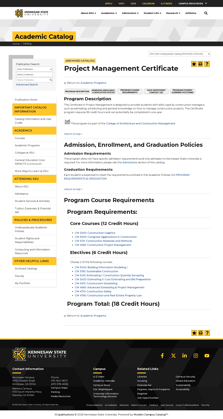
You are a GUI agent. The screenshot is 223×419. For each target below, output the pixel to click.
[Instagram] (195, 355)
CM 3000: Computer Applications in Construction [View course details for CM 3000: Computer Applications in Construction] (106, 236)
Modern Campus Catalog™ (151, 414)
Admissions (130, 13)
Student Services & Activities (32, 201)
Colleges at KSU (25, 152)
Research (173, 13)
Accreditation (111, 405)
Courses (20, 138)
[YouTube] (207, 355)
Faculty (19, 276)
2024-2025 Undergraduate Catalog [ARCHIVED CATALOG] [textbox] (176, 54)
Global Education (185, 380)
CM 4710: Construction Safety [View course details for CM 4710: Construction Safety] (93, 291)
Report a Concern (139, 405)
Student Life (152, 13)
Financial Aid (144, 385)
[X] (173, 355)
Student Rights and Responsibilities (27, 240)
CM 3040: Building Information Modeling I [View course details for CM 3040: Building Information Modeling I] (101, 267)
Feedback (153, 405)
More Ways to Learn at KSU (31, 171)
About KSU (88, 13)
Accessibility (183, 389)
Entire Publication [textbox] (25, 69)
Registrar (142, 393)
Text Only (205, 405)
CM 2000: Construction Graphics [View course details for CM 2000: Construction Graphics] (95, 232)
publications (66, 414)
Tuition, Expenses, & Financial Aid (33, 210)
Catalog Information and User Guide (33, 121)
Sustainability (183, 385)
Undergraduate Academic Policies (31, 229)
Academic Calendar (104, 380)
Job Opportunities (148, 397)
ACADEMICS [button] (23, 130)
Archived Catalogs (26, 268)
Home (16, 43)
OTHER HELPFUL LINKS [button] (31, 261)
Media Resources (60, 396)
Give (133, 3)
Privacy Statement (94, 405)
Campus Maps (59, 387)
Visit (122, 3)
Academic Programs (27, 145)
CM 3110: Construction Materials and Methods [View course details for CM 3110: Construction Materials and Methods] (103, 240)
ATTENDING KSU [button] (26, 178)
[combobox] (179, 53)
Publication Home (26, 99)
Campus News (101, 385)
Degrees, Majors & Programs (153, 389)
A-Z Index (166, 3)
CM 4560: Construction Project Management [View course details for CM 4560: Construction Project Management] (103, 244)
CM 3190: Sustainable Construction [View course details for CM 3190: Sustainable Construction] (96, 271)
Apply (108, 3)
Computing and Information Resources (32, 251)
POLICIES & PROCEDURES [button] (33, 220)
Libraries (142, 376)
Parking (55, 392)
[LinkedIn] (184, 355)
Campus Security (185, 376)
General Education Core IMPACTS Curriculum (30, 162)
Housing (142, 380)
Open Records (167, 405)
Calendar (148, 3)
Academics (109, 13)
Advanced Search (27, 84)
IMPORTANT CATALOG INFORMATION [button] (30, 109)
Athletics (190, 13)
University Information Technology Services (106, 395)
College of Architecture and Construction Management (140, 123)
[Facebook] (162, 355)
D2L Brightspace (102, 389)
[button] (193, 3)
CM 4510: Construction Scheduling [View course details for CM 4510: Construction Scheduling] (96, 283)
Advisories (124, 405)
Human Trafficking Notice (187, 405)
